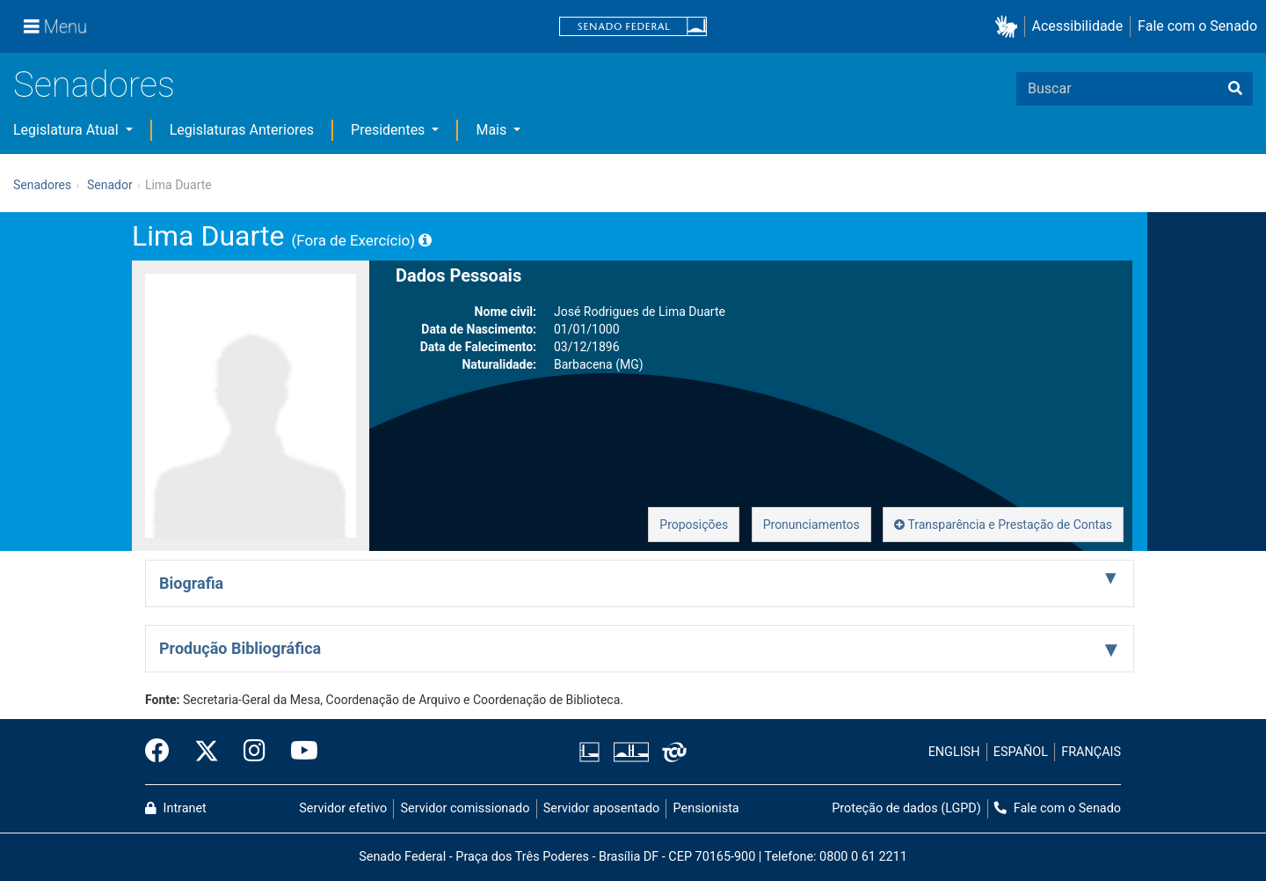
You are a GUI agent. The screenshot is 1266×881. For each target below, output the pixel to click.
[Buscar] (1235, 89)
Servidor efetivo (343, 808)
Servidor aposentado (601, 808)
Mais (493, 129)
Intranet (176, 808)
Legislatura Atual (67, 129)
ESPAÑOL (1020, 752)
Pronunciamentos (811, 525)
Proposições (693, 525)
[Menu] (55, 26)
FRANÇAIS (1091, 752)
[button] (1009, 27)
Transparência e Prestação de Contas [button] (1003, 525)
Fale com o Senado (1197, 26)
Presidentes (389, 129)
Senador (110, 185)
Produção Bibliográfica (240, 648)
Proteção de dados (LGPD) (906, 808)
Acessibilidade (1078, 26)
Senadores (94, 85)
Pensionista (706, 808)
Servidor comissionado (465, 808)
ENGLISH (954, 752)
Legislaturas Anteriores (242, 129)
